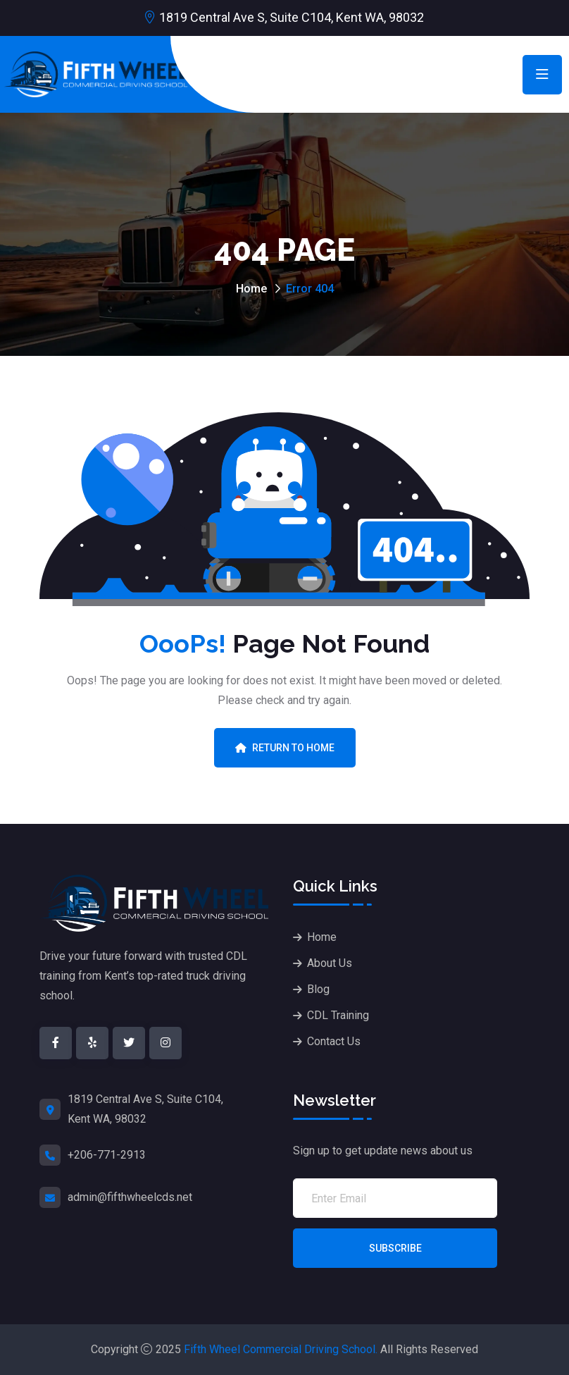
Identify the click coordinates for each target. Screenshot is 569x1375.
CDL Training (338, 1015)
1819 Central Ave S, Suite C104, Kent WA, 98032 (291, 17)
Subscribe (395, 1248)
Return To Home (284, 747)
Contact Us (334, 1041)
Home (251, 288)
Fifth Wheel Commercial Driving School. (280, 1349)
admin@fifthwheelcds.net (130, 1197)
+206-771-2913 (107, 1154)
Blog (318, 989)
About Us (329, 963)
